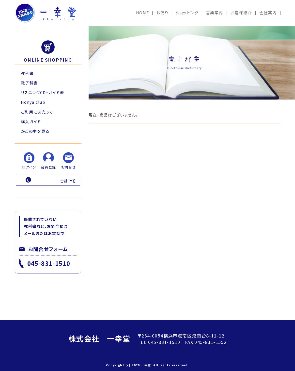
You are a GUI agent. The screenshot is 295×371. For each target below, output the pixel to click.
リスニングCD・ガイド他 (42, 92)
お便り (162, 13)
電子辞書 (29, 83)
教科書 (27, 73)
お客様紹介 (241, 13)
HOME (142, 13)
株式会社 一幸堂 (99, 338)
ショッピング (187, 13)
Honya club (33, 102)
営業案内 (214, 13)
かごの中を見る (35, 131)
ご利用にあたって (37, 112)
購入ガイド (31, 121)
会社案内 (268, 13)
